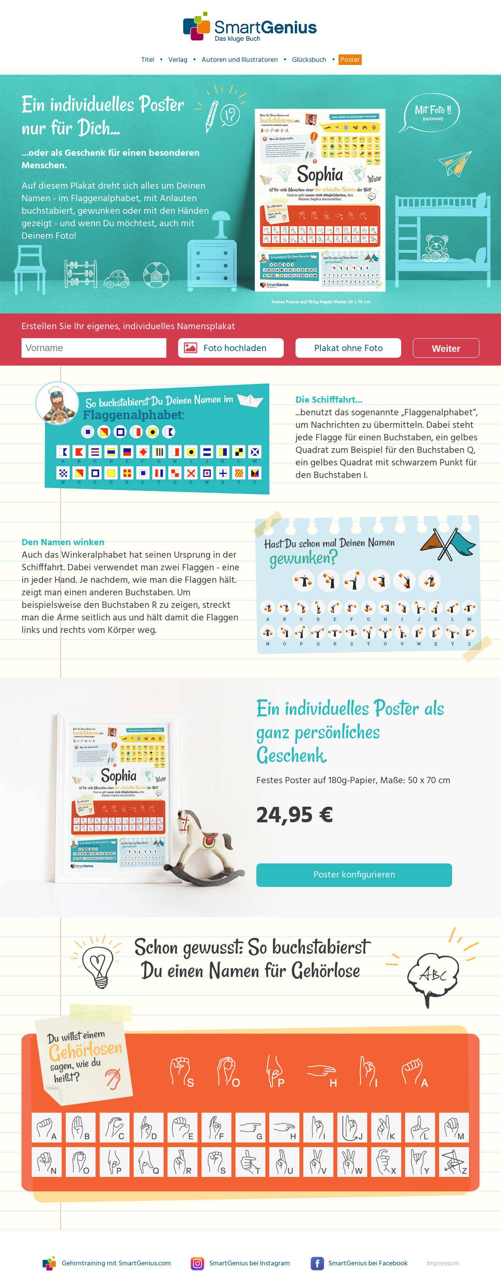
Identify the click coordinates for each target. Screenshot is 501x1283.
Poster (350, 59)
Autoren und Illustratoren (240, 59)
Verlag (177, 59)
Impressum (443, 1263)
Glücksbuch (309, 59)
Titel (147, 59)
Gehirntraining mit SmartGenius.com (116, 1263)
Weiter (446, 348)
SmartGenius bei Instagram (249, 1263)
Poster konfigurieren (354, 875)
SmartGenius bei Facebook (368, 1263)
